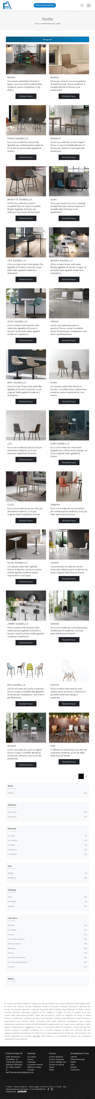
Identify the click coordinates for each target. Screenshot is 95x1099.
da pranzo (47, 816)
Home (37, 23)
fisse (47, 897)
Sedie (58, 23)
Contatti (30, 1070)
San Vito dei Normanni (47, 962)
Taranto (47, 966)
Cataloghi (31, 1062)
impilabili (47, 901)
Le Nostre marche (35, 1065)
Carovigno (47, 930)
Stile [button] (10, 866)
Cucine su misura (56, 1065)
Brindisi (47, 925)
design (47, 873)
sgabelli (47, 906)
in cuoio (47, 835)
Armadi (74, 1067)
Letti (72, 1065)
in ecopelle (47, 840)
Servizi (30, 1059)
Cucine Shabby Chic (57, 1062)
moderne (47, 878)
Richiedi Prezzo (26, 96)
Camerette (75, 1070)
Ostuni (47, 953)
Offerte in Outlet (34, 1067)
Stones (47, 793)
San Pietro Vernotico (47, 957)
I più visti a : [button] (13, 918)
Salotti (73, 1062)
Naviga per (47, 39)
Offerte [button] (11, 979)
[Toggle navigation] (88, 5)
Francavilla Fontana (47, 939)
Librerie (74, 1057)
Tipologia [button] (12, 890)
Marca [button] (10, 786)
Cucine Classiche (56, 1059)
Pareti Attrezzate (78, 1059)
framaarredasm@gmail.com (22, 1072)
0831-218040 (15, 1067)
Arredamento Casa (48, 23)
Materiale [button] (12, 828)
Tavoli (51, 1067)
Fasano (47, 934)
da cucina (47, 812)
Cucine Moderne (56, 1057)
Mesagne (47, 948)
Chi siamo (31, 1057)
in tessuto (47, 854)
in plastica (47, 849)
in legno (47, 845)
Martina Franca (47, 943)
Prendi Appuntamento (45, 5)
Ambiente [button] (12, 805)
